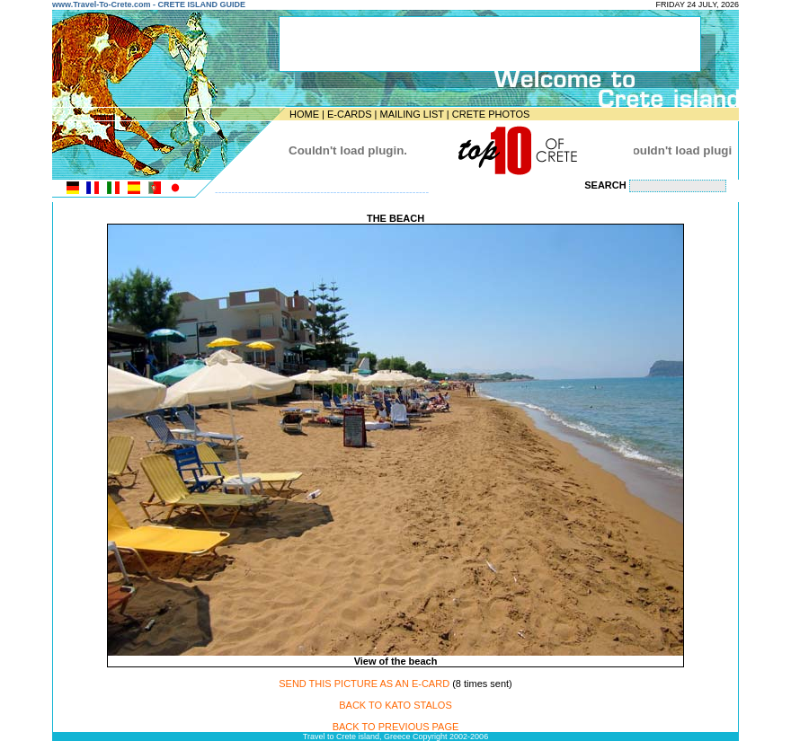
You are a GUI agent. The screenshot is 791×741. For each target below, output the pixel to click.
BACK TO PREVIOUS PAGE (396, 726)
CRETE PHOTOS (491, 114)
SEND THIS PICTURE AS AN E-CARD (364, 683)
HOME (304, 114)
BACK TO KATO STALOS (395, 705)
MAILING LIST (411, 114)
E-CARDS (349, 114)
